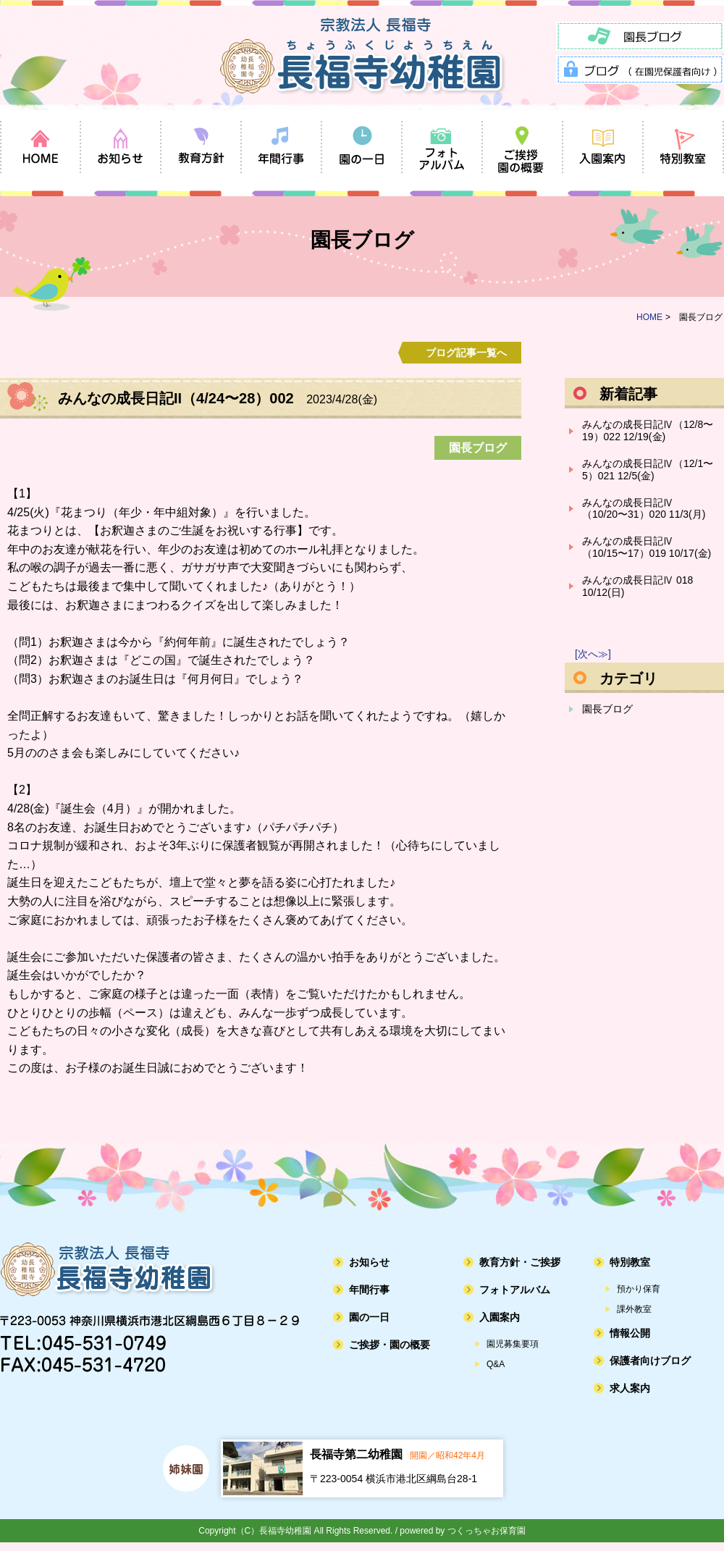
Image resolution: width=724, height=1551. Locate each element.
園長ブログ (607, 709)
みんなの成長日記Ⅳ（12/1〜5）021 (647, 470)
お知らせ (369, 1262)
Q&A (496, 1364)
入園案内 (499, 1317)
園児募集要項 (513, 1344)
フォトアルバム (514, 1290)
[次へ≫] (593, 654)
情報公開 (630, 1333)
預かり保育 (638, 1289)
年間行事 (369, 1290)
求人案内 (630, 1388)
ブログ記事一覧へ (466, 352)
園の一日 (369, 1317)
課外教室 (634, 1309)
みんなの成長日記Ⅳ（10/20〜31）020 (643, 509)
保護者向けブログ (650, 1360)
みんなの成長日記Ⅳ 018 (637, 586)
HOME (649, 317)
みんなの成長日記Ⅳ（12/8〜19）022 (647, 430)
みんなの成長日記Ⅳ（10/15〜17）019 (646, 547)
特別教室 (630, 1262)
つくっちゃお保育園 (486, 1531)
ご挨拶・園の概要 (389, 1345)
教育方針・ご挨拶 (519, 1262)
